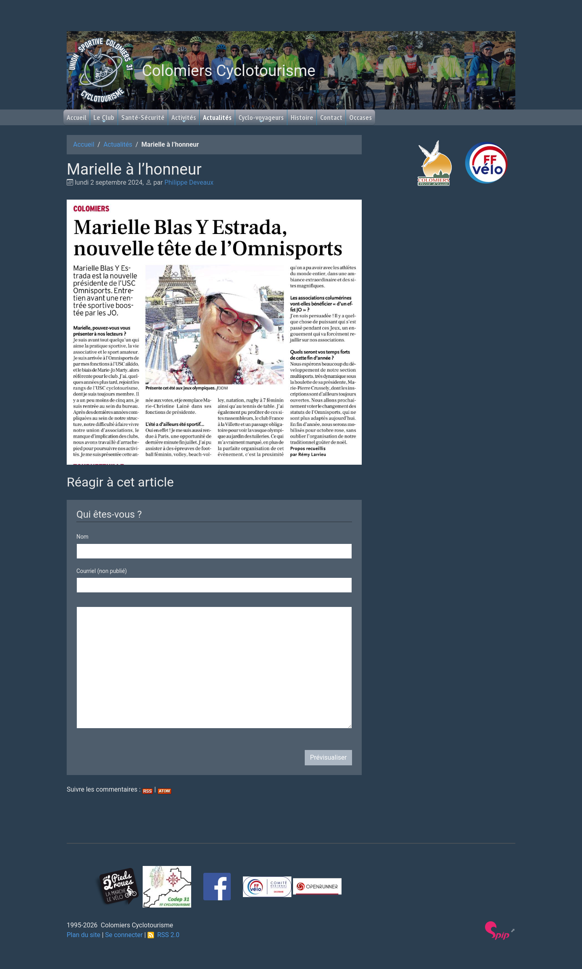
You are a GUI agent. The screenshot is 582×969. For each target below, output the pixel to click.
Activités (183, 118)
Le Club (103, 118)
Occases (360, 117)
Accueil (76, 117)
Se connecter (124, 935)
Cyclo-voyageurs (261, 118)
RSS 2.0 (163, 935)
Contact (331, 117)
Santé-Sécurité (142, 117)
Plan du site (83, 935)
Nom (82, 536)
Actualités (217, 117)
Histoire (302, 117)
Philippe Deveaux (188, 182)
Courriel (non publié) (101, 571)
